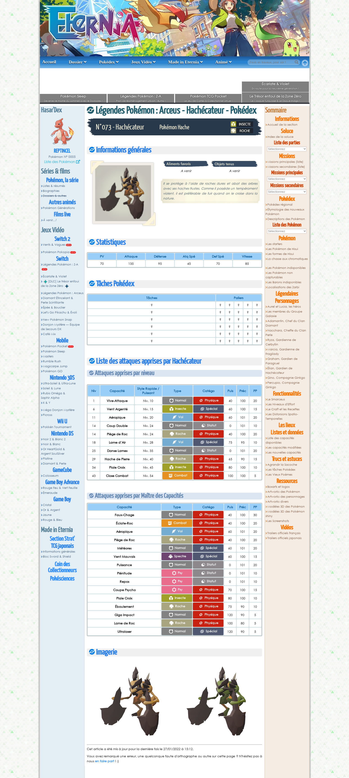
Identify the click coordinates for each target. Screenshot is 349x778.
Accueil (49, 61)
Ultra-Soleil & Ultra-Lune (59, 383)
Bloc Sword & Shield (57, 556)
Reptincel (62, 151)
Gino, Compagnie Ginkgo (286, 378)
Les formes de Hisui (280, 254)
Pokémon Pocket (55, 346)
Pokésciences (62, 579)
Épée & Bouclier (54, 307)
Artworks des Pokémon (283, 492)
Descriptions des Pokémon (286, 219)
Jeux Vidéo (141, 62)
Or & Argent (51, 510)
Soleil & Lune (52, 388)
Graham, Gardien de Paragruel (282, 361)
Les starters (274, 244)
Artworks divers (277, 502)
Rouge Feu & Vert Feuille (60, 488)
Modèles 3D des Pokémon (286, 506)
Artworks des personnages (286, 497)
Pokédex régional (280, 204)
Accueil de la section (282, 125)
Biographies (51, 191)
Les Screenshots (278, 521)
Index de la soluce (280, 137)
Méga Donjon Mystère (58, 410)
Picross (47, 415)
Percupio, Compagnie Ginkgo (283, 385)
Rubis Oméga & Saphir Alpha (53, 395)
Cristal (47, 505)
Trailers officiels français (283, 533)
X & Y (46, 403)
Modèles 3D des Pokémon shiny (285, 514)
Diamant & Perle (54, 463)
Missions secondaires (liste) (286, 167)
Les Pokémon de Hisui (282, 249)
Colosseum (51, 476)
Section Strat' (62, 539)
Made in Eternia (183, 62)
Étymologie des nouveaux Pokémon (285, 212)
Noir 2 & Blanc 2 (54, 439)
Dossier (76, 62)
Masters (48, 356)
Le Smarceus (276, 399)
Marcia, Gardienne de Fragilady (282, 351)
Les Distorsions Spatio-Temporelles (282, 416)
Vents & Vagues (54, 245)
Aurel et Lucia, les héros (284, 306)
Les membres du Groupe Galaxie (284, 314)
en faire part (104, 761)
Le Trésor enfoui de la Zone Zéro (275, 96)
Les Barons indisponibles (284, 282)
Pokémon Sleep (73, 96)
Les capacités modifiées (284, 447)
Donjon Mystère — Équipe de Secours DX (60, 327)
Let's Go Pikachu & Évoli (60, 312)
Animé (221, 62)
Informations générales (59, 551)
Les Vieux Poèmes (279, 474)
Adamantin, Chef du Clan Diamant (285, 323)
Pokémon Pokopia (56, 252)
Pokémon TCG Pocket (208, 96)
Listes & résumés (54, 186)
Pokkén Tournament (57, 427)
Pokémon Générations (59, 208)
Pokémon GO (52, 371)
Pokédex (107, 62)
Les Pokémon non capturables (279, 275)
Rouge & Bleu (52, 520)
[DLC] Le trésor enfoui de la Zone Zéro (60, 283)
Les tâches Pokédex (281, 470)
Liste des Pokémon (59, 161)
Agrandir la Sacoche (282, 465)
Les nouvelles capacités (284, 452)
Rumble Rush (52, 361)
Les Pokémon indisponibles (286, 268)
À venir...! (49, 220)
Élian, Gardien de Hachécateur (279, 370)
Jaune (47, 515)
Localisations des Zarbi (283, 287)
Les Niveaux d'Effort (281, 404)
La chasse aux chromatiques (287, 259)
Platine (47, 458)
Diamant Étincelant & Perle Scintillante (57, 300)
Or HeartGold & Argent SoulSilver (53, 451)
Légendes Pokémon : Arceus (63, 293)
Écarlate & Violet (275, 84)
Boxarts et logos (278, 487)
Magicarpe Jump (55, 366)
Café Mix (49, 334)
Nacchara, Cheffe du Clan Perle (286, 333)
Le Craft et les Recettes (283, 409)
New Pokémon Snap (57, 320)
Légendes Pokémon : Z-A (140, 96)
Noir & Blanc (52, 444)
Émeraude (50, 493)
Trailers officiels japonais (284, 538)
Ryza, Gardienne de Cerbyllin (281, 342)
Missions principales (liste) (285, 162)
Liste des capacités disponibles (280, 440)
